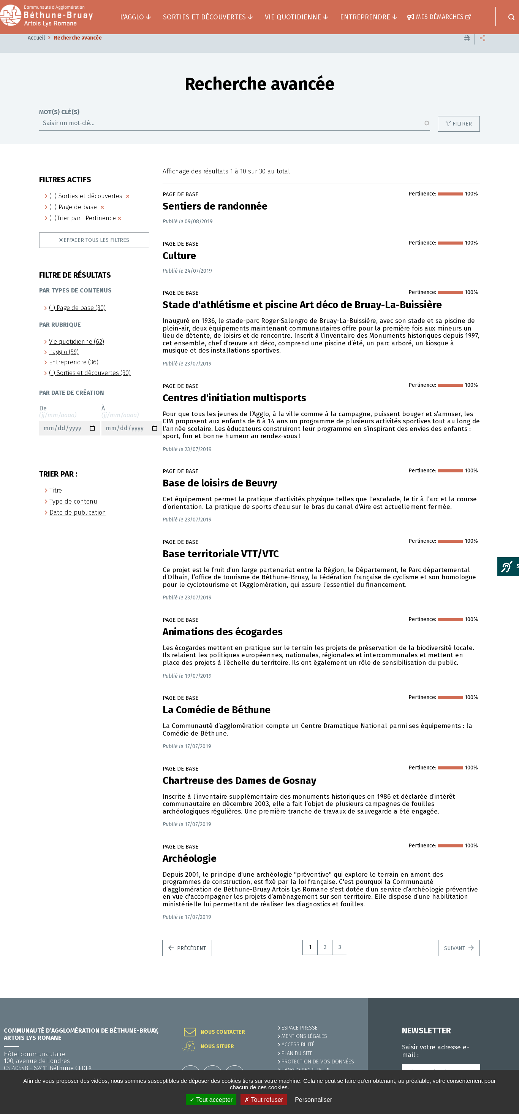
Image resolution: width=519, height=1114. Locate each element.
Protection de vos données (318, 1061)
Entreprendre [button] (365, 17)
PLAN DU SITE (297, 1053)
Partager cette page (482, 49)
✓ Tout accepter (211, 1100)
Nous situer (217, 1047)
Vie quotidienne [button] (293, 17)
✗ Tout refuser (263, 1100)
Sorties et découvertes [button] (204, 17)
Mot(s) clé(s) (59, 123)
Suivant (455, 960)
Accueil (36, 49)
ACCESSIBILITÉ (298, 1044)
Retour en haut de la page (496, 998)
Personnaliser (313, 1100)
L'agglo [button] (132, 17)
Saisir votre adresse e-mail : (435, 1051)
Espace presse (300, 1028)
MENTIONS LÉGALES (304, 1036)
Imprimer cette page (467, 49)
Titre (55, 502)
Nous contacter (223, 1032)
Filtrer (462, 135)
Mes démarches (440, 17)
